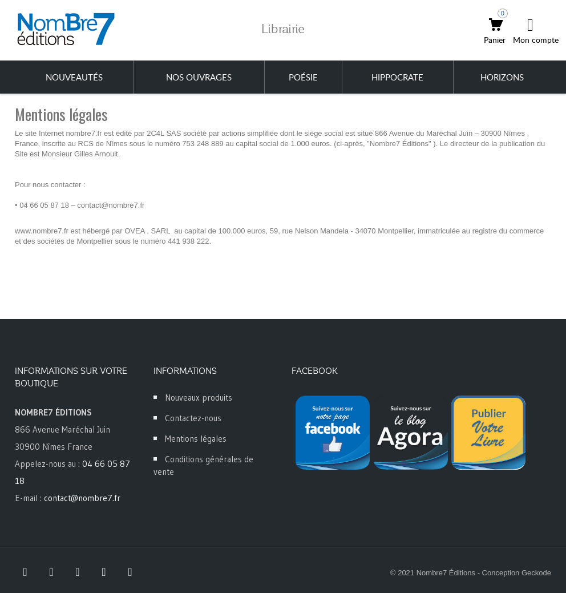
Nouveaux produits (198, 397)
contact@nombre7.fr (82, 498)
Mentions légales (196, 438)
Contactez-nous (193, 418)
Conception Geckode (516, 572)
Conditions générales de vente (203, 465)
